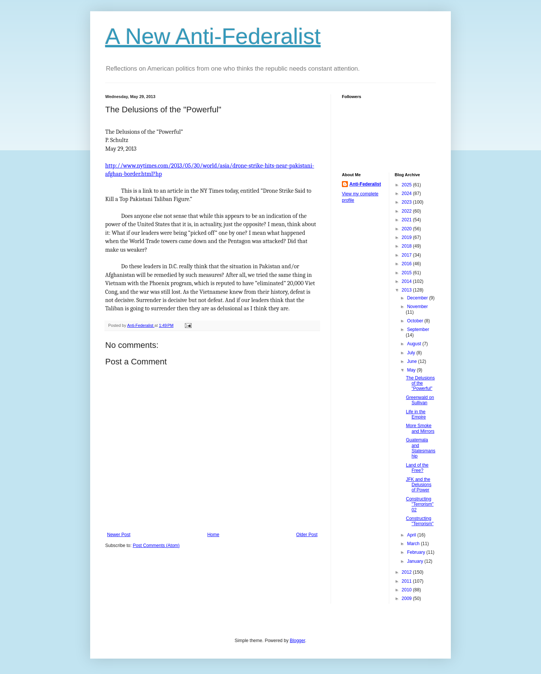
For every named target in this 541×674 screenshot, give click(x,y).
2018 (407, 246)
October (415, 320)
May (412, 370)
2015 (407, 272)
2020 (407, 228)
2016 (407, 263)
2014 (407, 281)
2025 (407, 184)
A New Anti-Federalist (213, 36)
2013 (407, 290)
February (416, 552)
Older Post (306, 534)
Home (213, 534)
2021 (407, 219)
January (415, 561)
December (418, 298)
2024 (407, 193)
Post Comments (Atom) (156, 545)
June (412, 361)
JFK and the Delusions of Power (418, 485)
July (411, 352)
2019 (407, 237)
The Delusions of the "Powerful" (420, 383)
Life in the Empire (416, 414)
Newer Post (118, 534)
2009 (407, 598)
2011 (407, 581)
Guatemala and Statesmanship (420, 448)
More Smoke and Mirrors (420, 428)
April (412, 535)
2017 (407, 255)
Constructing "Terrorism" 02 (420, 504)
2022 (407, 211)
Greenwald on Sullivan (420, 400)
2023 (407, 202)
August (414, 343)
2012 (407, 572)
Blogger (297, 640)
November (417, 306)
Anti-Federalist (365, 184)
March (414, 543)
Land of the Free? (417, 467)
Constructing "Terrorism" (420, 521)
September (418, 329)
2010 (407, 589)
